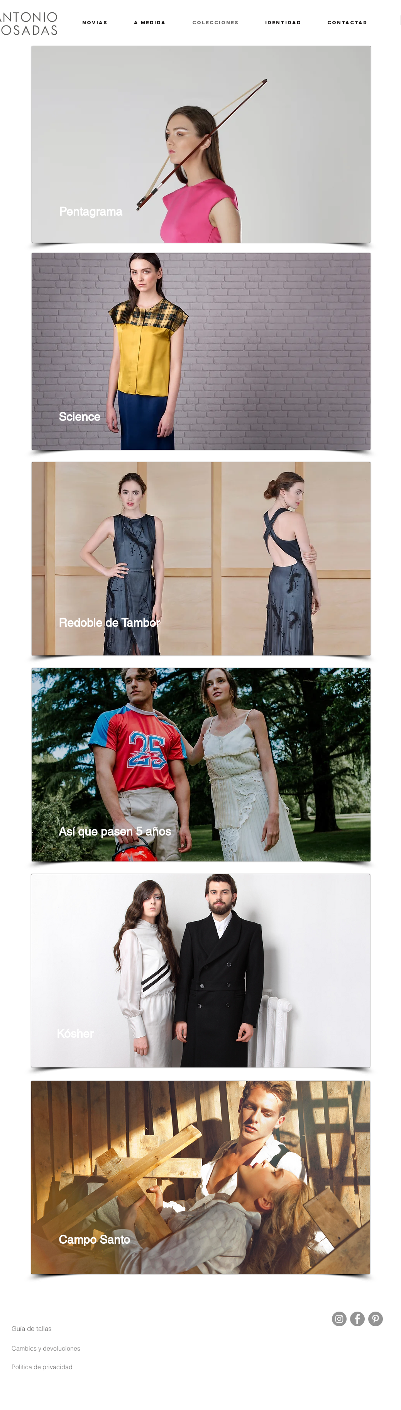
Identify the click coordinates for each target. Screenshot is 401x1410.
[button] (32, 1328)
